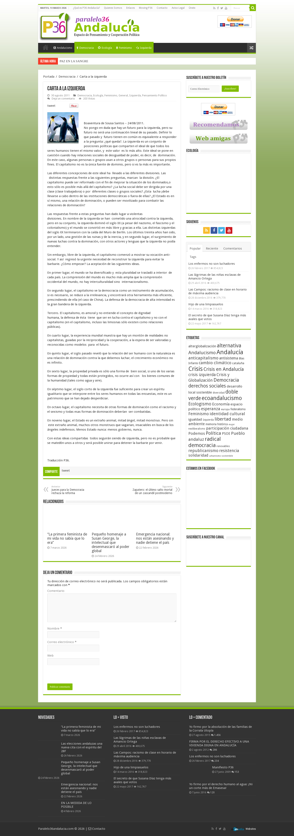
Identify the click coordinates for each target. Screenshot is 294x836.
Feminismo (124, 47)
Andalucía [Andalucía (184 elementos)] (229, 352)
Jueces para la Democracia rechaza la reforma (72, 490)
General (123, 95)
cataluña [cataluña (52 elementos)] (238, 363)
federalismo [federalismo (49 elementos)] (238, 409)
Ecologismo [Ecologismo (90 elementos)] (199, 403)
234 (216, 760)
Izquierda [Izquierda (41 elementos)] (208, 419)
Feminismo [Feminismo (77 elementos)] (198, 413)
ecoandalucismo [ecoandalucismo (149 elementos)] (222, 398)
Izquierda (143, 47)
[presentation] (79, 675)
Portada (45, 47)
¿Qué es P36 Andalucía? (86, 7)
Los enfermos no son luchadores (211, 264)
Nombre (54, 628)
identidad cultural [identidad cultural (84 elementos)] (227, 413)
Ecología (105, 47)
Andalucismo (63, 47)
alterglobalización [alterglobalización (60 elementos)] (202, 346)
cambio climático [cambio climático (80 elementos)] (215, 362)
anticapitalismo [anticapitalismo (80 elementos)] (203, 358)
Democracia (85, 47)
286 (215, 749)
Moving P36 (146, 7)
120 (212, 792)
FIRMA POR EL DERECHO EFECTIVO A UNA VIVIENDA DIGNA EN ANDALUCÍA (219, 743)
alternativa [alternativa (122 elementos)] (229, 346)
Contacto (162, 7)
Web (50, 655)
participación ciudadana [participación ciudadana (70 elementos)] (227, 428)
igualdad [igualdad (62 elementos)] (195, 419)
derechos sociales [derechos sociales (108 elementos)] (207, 386)
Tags (193, 257)
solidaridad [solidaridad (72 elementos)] (198, 455)
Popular (195, 248)
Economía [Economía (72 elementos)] (221, 404)
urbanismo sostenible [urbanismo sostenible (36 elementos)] (221, 456)
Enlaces (130, 7)
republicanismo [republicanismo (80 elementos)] (203, 450)
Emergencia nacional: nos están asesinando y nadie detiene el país (155, 538)
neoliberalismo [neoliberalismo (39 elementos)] (196, 428)
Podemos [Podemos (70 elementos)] (196, 433)
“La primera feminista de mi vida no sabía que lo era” (67, 538)
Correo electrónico (61, 642)
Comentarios (232, 248)
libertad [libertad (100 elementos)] (223, 419)
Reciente (212, 248)
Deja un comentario (63, 98)
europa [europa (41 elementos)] (225, 409)
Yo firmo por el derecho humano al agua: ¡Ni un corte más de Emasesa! (221, 786)
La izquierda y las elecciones (78, 61)
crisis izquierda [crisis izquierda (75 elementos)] (202, 374)
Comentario (55, 591)
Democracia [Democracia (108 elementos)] (226, 380)
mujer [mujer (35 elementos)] (232, 424)
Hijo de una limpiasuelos (205, 304)
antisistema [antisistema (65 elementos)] (228, 358)
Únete (192, 7)
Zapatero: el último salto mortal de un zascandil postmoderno (151, 490)
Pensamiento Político (154, 95)
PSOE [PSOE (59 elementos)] (226, 434)
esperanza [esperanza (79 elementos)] (210, 408)
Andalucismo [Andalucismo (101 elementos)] (202, 352)
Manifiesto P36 (223, 767)
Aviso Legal (178, 7)
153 (237, 771)
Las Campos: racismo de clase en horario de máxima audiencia (217, 291)
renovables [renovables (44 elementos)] (223, 446)
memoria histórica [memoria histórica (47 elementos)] (217, 424)
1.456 (217, 735)
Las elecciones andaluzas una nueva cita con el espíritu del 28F (81, 747)
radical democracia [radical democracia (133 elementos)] (204, 442)
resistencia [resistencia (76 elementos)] (229, 450)
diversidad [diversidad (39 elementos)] (219, 392)
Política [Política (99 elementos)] (213, 433)
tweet (51, 106)
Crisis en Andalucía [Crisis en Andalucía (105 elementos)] (224, 369)
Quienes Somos (113, 7)
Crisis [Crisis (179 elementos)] (195, 368)
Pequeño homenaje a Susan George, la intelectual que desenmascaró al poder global (110, 542)
